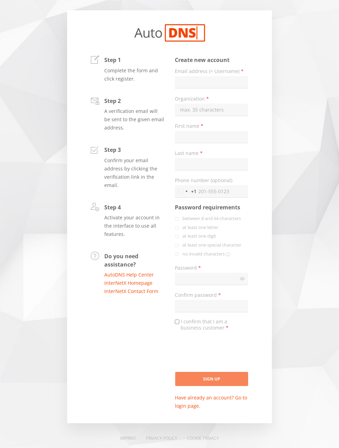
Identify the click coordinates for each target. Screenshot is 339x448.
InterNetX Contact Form (131, 291)
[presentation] (227, 354)
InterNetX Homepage (128, 283)
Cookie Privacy (203, 438)
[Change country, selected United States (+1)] (186, 191)
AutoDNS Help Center (129, 274)
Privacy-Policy (161, 438)
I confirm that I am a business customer (205, 325)
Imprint (128, 438)
